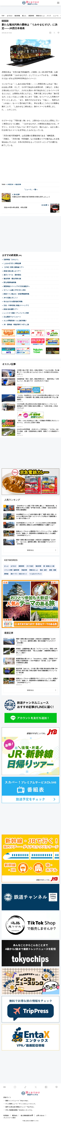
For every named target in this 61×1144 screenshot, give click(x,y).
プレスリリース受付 (9, 1118)
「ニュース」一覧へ (30, 189)
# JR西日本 (9, 184)
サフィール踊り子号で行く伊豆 (15, 290)
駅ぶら (24, 16)
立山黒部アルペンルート (12, 317)
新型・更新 (52, 570)
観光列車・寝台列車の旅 (12, 278)
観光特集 (17, 16)
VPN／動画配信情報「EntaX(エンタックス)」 (19, 1110)
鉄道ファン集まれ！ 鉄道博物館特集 (16, 294)
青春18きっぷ (40, 16)
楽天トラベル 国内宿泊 (12, 275)
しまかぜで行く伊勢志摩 (12, 263)
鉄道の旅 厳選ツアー (11, 309)
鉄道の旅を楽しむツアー (12, 271)
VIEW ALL (30, 550)
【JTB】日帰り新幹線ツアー (14, 267)
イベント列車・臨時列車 (11, 570)
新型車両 (31, 16)
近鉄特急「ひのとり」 (11, 259)
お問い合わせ (40, 1115)
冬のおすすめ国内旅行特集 (13, 301)
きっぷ (6, 566)
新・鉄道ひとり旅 (48, 566)
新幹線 (6, 574)
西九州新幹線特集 (10, 282)
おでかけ (9, 16)
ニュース (55, 16)
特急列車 (24, 570)
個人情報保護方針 (26, 1115)
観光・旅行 (43, 570)
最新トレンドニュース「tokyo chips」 (17, 1100)
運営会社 (14, 1115)
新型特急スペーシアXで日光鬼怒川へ (17, 286)
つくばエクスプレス (35, 574)
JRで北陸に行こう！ (11, 298)
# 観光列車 (17, 184)
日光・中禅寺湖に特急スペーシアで (16, 305)
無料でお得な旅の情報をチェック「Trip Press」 (20, 1107)
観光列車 (38, 566)
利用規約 (6, 1115)
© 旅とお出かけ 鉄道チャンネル (30, 1120)
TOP (3, 16)
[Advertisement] (30, 164)
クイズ (49, 16)
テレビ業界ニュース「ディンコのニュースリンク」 (20, 1104)
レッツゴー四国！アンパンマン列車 (16, 313)
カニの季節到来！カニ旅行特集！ (15, 320)
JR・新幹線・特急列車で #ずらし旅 (16, 324)
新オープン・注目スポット (19, 574)
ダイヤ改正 (30, 566)
